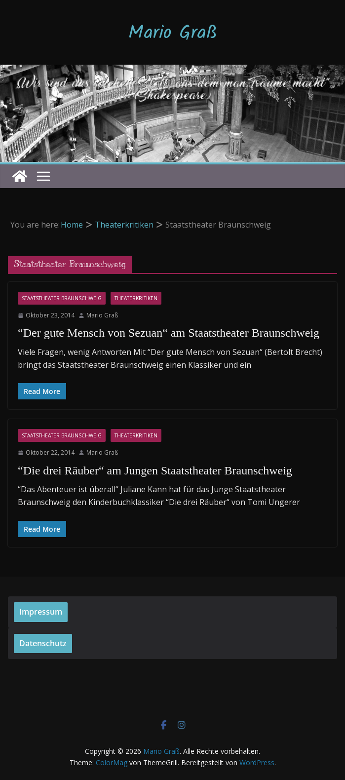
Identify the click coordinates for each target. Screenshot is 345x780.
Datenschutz (43, 643)
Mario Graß (172, 33)
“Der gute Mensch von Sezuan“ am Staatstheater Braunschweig (168, 332)
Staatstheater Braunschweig (62, 298)
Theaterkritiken (136, 298)
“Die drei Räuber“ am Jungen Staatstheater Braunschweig (155, 470)
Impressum (40, 611)
